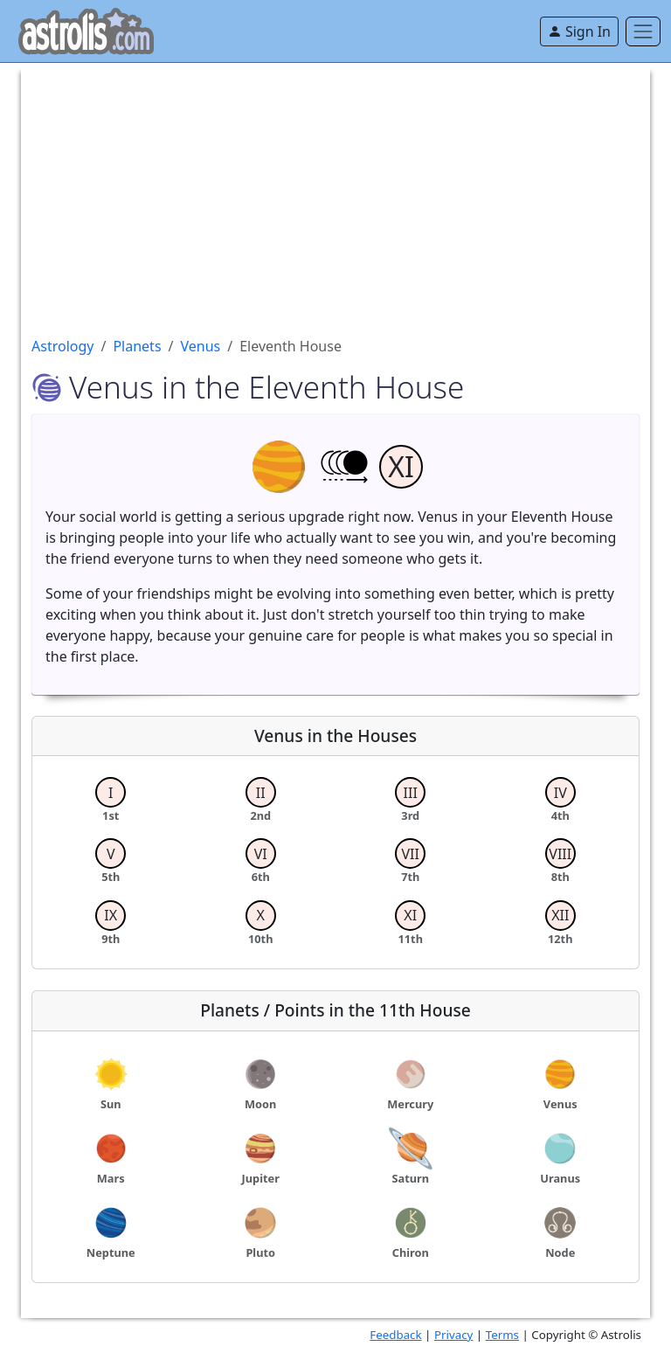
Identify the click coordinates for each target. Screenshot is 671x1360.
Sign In (579, 31)
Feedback (395, 1335)
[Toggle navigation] (643, 31)
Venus (201, 346)
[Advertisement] (335, 185)
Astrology (62, 346)
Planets (137, 346)
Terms (502, 1335)
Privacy (453, 1335)
